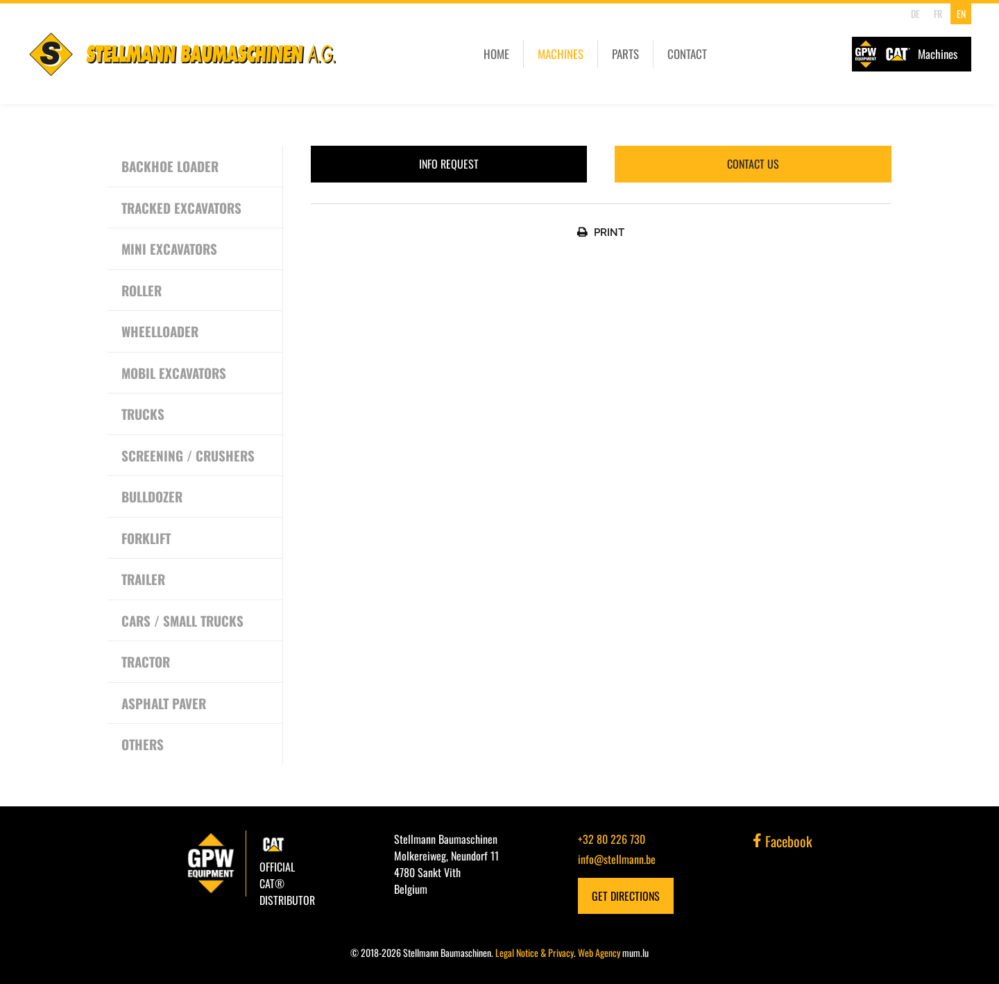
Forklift (146, 538)
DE (915, 13)
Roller (141, 290)
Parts (625, 53)
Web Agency (599, 952)
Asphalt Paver (163, 703)
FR (938, 13)
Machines (560, 53)
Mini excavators (169, 248)
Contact (687, 53)
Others (142, 744)
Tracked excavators (181, 207)
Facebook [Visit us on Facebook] (782, 841)
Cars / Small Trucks (182, 620)
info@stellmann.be (617, 859)
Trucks (142, 413)
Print (609, 232)
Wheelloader (159, 331)
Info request (449, 163)
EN (961, 13)
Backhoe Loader (170, 166)
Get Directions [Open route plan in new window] (626, 896)
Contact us (753, 163)
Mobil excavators (173, 372)
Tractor (145, 661)
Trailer (143, 578)
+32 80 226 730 (611, 839)
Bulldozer (151, 496)
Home (496, 53)
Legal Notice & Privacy (534, 952)
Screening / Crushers (188, 455)
